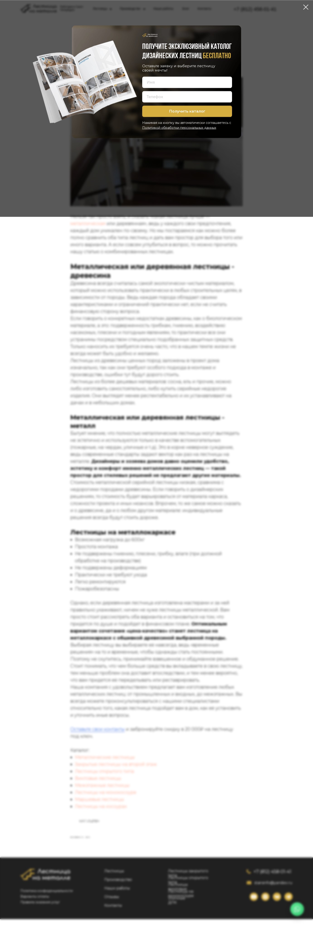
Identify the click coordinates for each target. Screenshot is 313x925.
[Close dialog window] (306, 7)
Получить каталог (187, 111)
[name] (187, 82)
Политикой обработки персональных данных (179, 127)
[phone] (187, 96)
